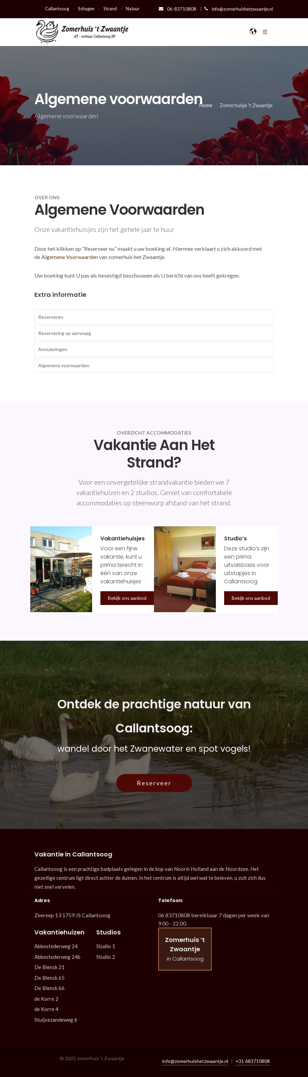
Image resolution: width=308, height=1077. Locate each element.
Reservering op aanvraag (64, 333)
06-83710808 (178, 9)
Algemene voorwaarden (63, 365)
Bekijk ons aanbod (127, 598)
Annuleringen (52, 349)
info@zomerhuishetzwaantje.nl (239, 9)
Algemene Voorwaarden (69, 257)
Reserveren (50, 317)
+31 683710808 (252, 1061)
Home (205, 105)
